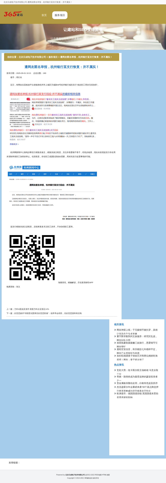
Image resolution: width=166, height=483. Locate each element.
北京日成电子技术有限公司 (32, 57)
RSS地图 (98, 475)
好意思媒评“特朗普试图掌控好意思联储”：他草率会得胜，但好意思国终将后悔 (48, 313)
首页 (44, 15)
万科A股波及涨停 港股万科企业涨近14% (31, 309)
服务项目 (60, 15)
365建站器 (88, 478)
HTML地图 (106, 475)
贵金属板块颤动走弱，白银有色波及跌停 (137, 383)
